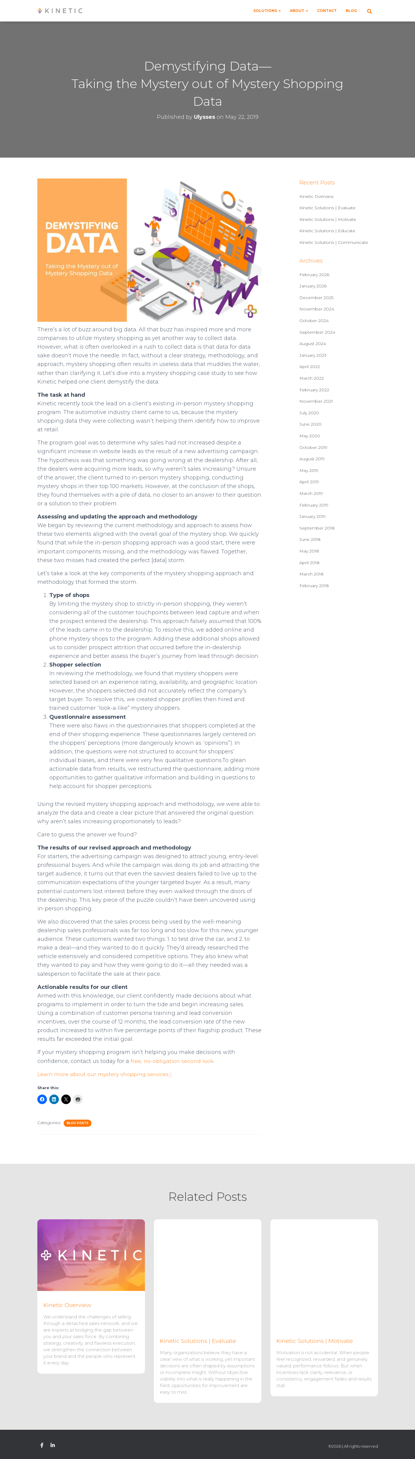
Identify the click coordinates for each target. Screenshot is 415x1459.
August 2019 (312, 458)
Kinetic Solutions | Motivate (327, 219)
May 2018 (309, 551)
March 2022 (311, 378)
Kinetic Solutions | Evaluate (327, 207)
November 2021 (316, 401)
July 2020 (309, 412)
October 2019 (313, 447)
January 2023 (313, 355)
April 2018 (309, 562)
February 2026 (314, 274)
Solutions (267, 10)
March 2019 (311, 493)
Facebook (41, 1445)
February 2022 (314, 390)
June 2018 (310, 539)
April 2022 (309, 366)
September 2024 (317, 332)
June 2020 (310, 424)
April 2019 (309, 481)
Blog (351, 10)
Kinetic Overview (316, 196)
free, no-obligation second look (173, 1061)
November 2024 (316, 309)
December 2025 (316, 297)
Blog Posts (77, 1123)
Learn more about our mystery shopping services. (104, 1074)
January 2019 (312, 516)
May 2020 (309, 435)
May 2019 (308, 470)
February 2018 (314, 585)
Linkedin (53, 1445)
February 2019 (313, 505)
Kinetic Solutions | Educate (327, 230)
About (299, 10)
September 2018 (317, 528)
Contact (327, 10)
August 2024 (312, 343)
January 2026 (313, 286)
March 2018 (311, 574)
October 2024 (314, 320)
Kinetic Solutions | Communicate (333, 242)
